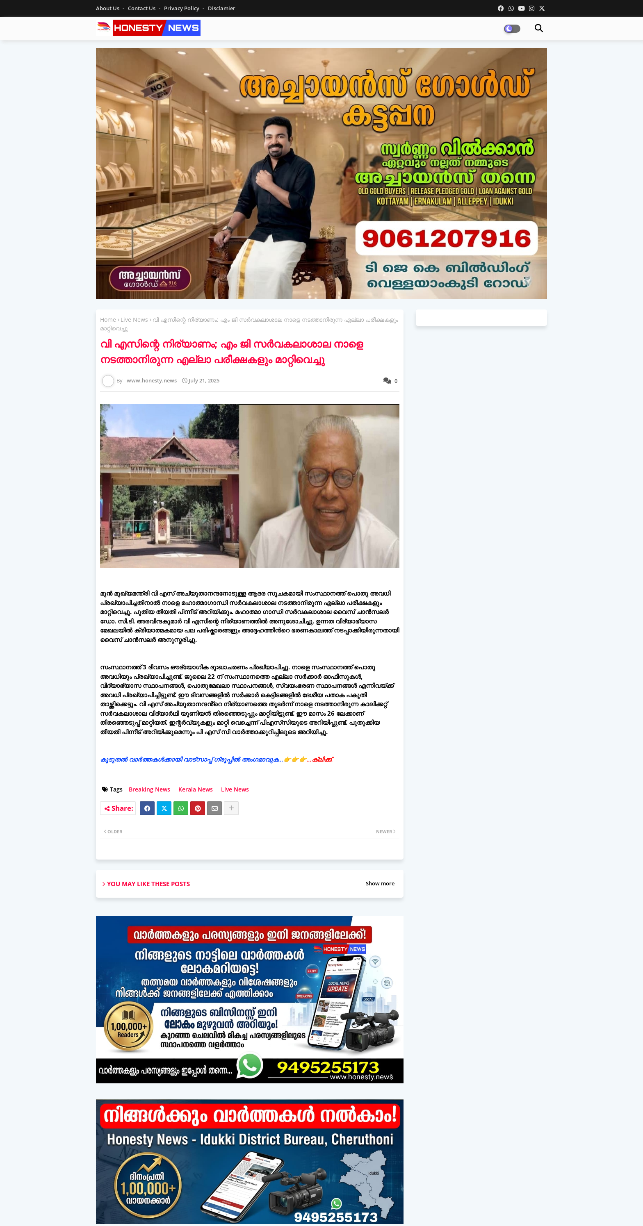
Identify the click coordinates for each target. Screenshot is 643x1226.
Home (108, 319)
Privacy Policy (182, 8)
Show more (380, 883)
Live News (134, 319)
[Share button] (231, 808)
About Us (108, 8)
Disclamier (221, 8)
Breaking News (149, 789)
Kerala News (195, 789)
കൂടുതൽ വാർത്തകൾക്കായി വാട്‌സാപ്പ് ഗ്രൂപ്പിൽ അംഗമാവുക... (216, 759)
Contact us (142, 8)
